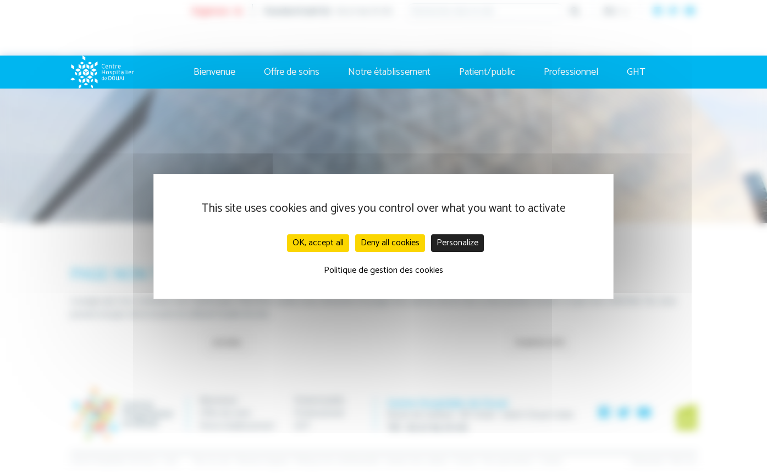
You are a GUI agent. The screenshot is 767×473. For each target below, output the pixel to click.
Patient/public (487, 72)
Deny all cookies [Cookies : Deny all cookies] (390, 242)
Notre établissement (389, 72)
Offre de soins (291, 72)
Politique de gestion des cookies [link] (383, 270)
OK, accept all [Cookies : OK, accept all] (318, 242)
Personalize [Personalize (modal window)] (457, 242)
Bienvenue (214, 72)
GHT (636, 72)
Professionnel (571, 72)
